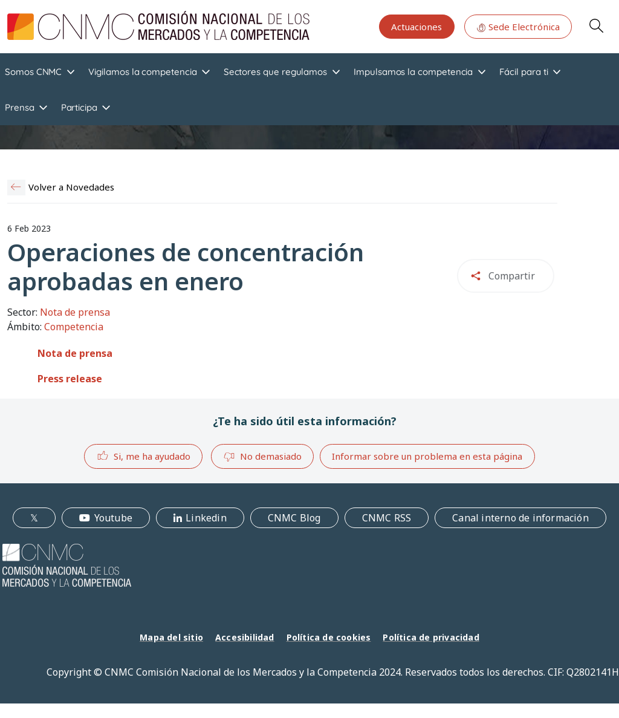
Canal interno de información (520, 517)
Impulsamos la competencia (413, 71)
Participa (79, 107)
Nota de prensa (74, 353)
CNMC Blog (294, 517)
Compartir (511, 275)
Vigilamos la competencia (142, 71)
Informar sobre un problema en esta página (427, 456)
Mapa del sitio (171, 637)
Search (596, 25)
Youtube (113, 517)
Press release (69, 378)
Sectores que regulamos (275, 71)
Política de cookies (329, 637)
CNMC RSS (387, 517)
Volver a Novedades (71, 187)
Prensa (19, 107)
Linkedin (206, 517)
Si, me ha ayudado (143, 455)
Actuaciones (416, 27)
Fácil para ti (523, 71)
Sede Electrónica (518, 27)
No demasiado (262, 456)
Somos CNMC (33, 71)
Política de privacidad (431, 637)
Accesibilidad (244, 637)
